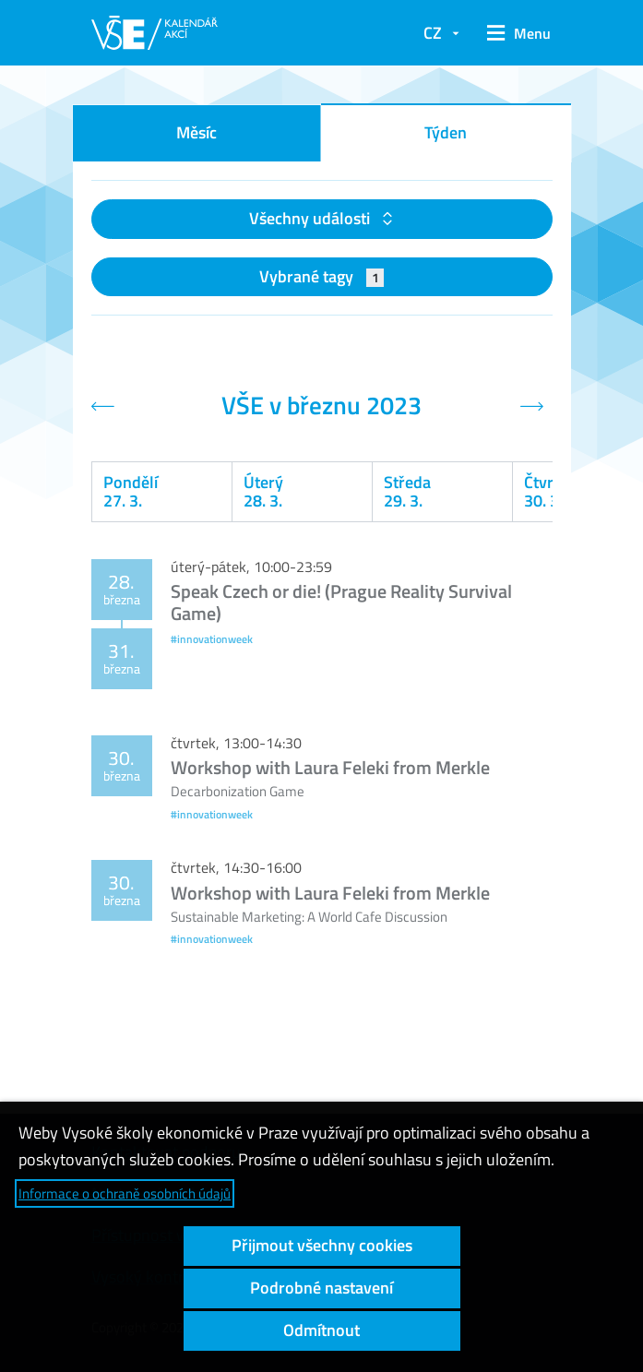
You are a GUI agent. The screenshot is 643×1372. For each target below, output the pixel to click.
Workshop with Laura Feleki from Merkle (330, 767)
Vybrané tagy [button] (321, 276)
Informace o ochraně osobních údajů (124, 1193)
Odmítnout (321, 1330)
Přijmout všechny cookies (322, 1245)
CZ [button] (432, 32)
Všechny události (311, 218)
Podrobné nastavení (321, 1287)
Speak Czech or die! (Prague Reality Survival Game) (341, 602)
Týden (445, 132)
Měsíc (196, 132)
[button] (515, 33)
